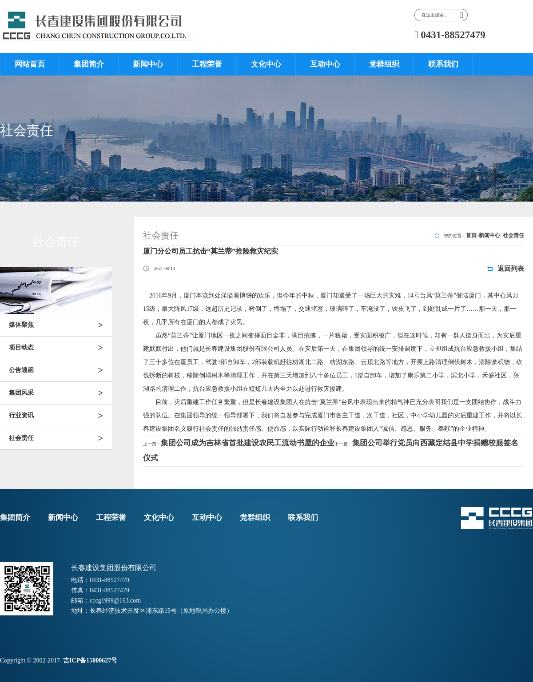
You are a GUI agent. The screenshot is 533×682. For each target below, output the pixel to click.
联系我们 (443, 64)
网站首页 (30, 64)
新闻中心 (148, 64)
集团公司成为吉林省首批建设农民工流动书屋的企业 (247, 443)
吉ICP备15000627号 (91, 660)
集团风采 (60, 393)
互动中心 (325, 64)
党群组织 (384, 64)
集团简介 (89, 64)
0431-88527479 (449, 34)
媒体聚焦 (60, 325)
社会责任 (60, 438)
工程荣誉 (207, 64)
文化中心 (266, 64)
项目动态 (60, 348)
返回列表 (510, 268)
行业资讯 (60, 415)
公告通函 (60, 370)
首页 (471, 235)
